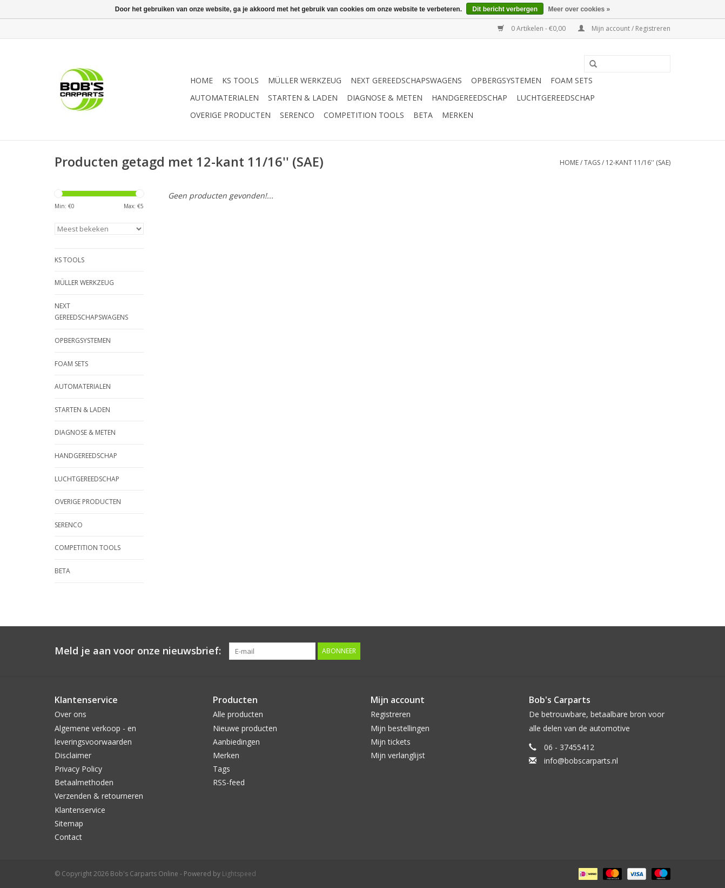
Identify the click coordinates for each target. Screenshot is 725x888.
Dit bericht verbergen (505, 9)
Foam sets (572, 80)
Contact (68, 837)
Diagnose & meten (384, 97)
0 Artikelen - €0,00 (532, 28)
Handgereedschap (469, 97)
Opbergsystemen (506, 80)
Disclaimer (73, 755)
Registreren (391, 714)
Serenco (297, 115)
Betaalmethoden (84, 782)
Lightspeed (239, 873)
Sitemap (69, 823)
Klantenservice (80, 810)
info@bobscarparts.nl (581, 761)
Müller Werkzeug (304, 80)
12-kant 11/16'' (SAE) (638, 162)
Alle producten (238, 714)
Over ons (70, 714)
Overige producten (230, 115)
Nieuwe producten (245, 728)
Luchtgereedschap (555, 97)
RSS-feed (229, 782)
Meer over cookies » (579, 9)
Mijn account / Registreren (624, 28)
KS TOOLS (240, 80)
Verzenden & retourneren (99, 796)
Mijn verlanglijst (398, 755)
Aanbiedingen (236, 742)
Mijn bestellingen (400, 728)
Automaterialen (224, 97)
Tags (592, 162)
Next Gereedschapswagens (406, 80)
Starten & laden (303, 97)
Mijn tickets (391, 742)
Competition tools (364, 115)
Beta (423, 115)
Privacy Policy (78, 769)
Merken (457, 115)
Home (201, 80)
